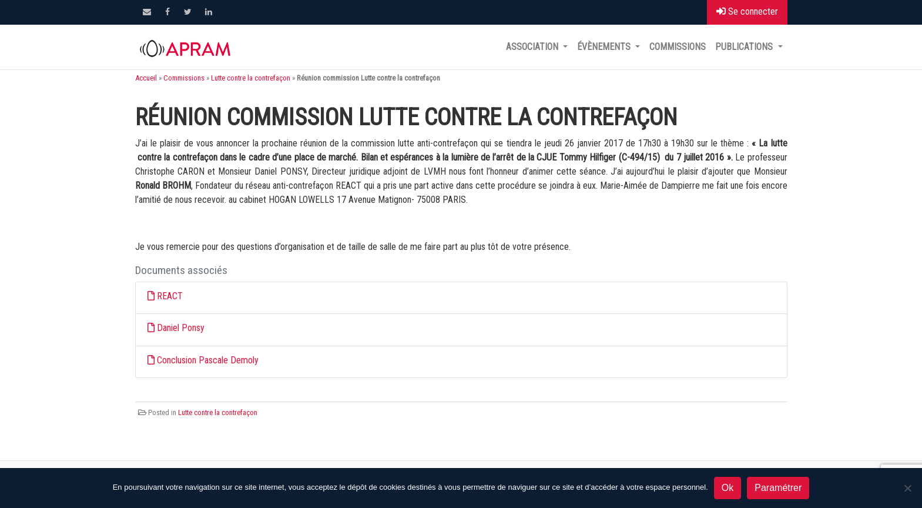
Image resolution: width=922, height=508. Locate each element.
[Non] (907, 488)
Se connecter (747, 11)
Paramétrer (778, 488)
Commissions (677, 46)
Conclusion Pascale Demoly (208, 360)
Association (533, 46)
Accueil (146, 77)
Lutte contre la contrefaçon (250, 77)
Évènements (605, 46)
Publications (745, 46)
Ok (727, 488)
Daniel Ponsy (180, 327)
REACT (170, 296)
